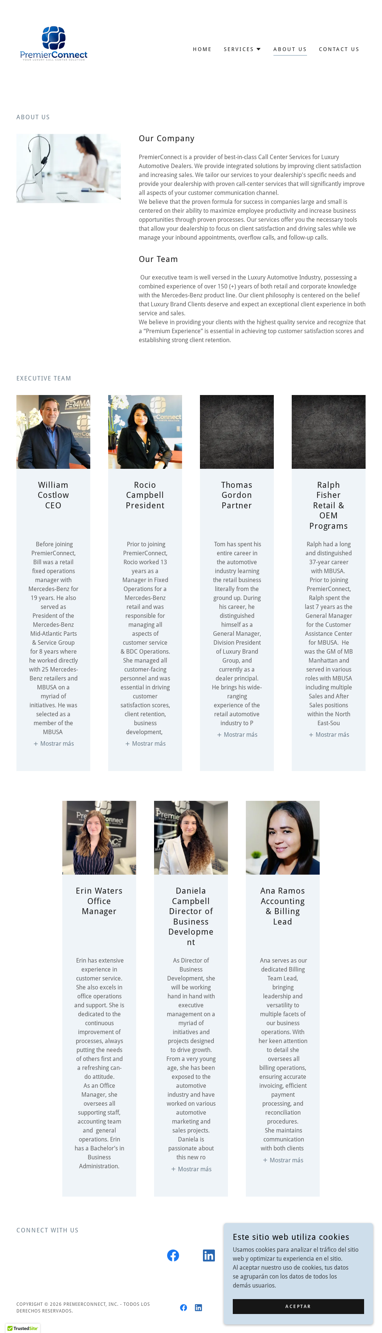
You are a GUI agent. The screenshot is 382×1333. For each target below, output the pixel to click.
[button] (243, 49)
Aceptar (298, 1306)
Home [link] (202, 49)
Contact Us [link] (339, 49)
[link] (53, 48)
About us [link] (290, 49)
